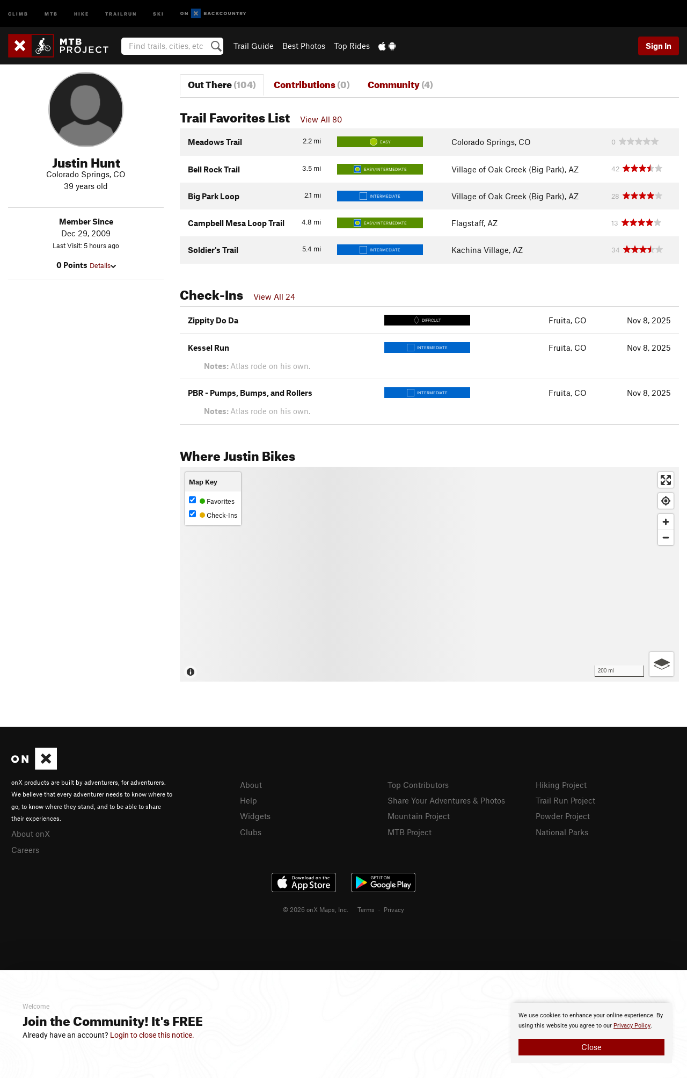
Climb (18, 13)
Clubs (250, 832)
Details (103, 265)
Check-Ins (213, 514)
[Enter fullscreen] (666, 480)
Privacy (394, 909)
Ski (158, 13)
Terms (366, 909)
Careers (25, 850)
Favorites (212, 500)
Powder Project (563, 816)
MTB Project (410, 832)
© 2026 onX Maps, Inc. (315, 909)
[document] (591, 1032)
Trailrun (121, 13)
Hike (81, 13)
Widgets (255, 816)
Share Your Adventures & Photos (446, 800)
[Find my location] (666, 501)
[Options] (661, 664)
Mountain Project (419, 816)
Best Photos (303, 45)
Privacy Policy (632, 1025)
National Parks (562, 832)
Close (591, 1047)
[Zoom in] (666, 522)
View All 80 (321, 119)
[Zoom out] (666, 537)
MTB (51, 13)
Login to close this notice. (152, 1035)
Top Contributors (418, 785)
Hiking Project (561, 785)
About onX (30, 833)
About (251, 785)
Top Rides (352, 45)
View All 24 (274, 296)
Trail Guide (253, 45)
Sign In (658, 45)
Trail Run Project (565, 800)
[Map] (429, 574)
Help (248, 800)
